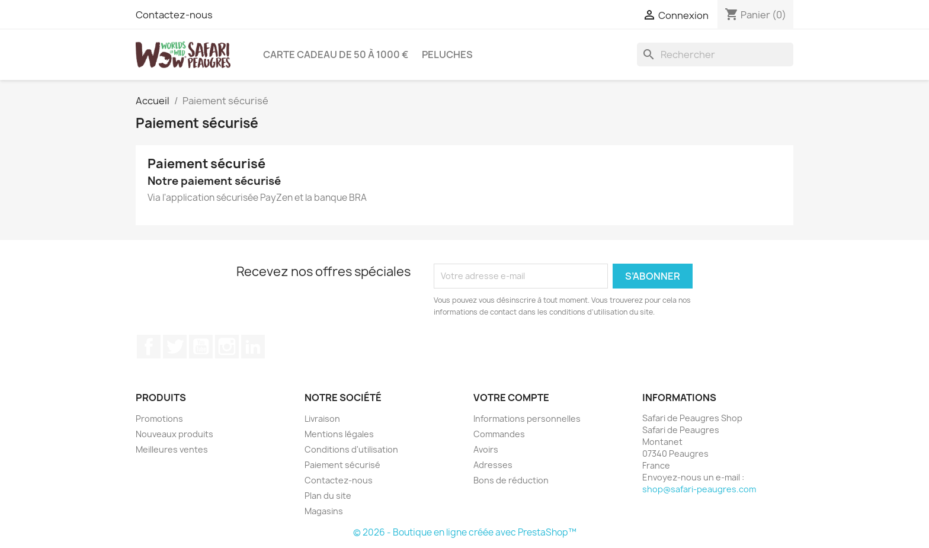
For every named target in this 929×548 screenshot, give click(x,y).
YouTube (201, 346)
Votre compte (511, 397)
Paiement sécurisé (342, 464)
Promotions (159, 418)
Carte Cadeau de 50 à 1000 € (335, 54)
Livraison (322, 418)
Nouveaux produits (174, 434)
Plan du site (328, 495)
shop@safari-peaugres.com (699, 489)
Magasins (324, 511)
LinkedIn (253, 346)
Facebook (149, 346)
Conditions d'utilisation (351, 449)
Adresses (492, 464)
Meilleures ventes (172, 449)
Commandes (499, 434)
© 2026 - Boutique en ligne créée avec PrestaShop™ (464, 532)
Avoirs (485, 449)
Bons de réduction (511, 480)
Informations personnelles (527, 418)
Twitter (175, 346)
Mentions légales (339, 434)
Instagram (227, 346)
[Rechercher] (715, 54)
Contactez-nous (174, 14)
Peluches (447, 54)
